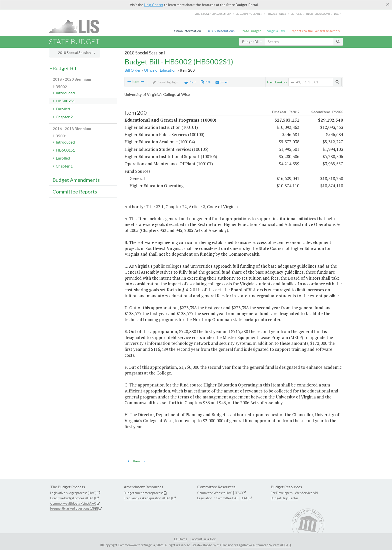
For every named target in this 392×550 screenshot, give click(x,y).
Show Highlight (166, 82)
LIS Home (180, 539)
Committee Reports (74, 191)
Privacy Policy (276, 13)
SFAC (238, 493)
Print (190, 82)
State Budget (250, 31)
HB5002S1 (65, 100)
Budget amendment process (143, 493)
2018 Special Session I (77, 52)
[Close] (388, 4)
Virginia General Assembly (212, 13)
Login (338, 13)
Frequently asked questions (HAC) (148, 498)
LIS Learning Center (249, 13)
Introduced (65, 92)
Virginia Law (276, 31)
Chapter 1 (64, 166)
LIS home (296, 13)
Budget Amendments (76, 180)
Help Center (153, 4)
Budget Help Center (284, 498)
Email (222, 82)
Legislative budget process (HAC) (73, 493)
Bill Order (132, 70)
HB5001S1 (65, 150)
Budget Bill (252, 41)
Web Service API (306, 493)
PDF (206, 82)
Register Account (318, 13)
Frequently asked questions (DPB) (74, 508)
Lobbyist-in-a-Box (203, 539)
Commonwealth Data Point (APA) (73, 503)
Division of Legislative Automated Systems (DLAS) (256, 545)
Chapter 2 (64, 116)
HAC (229, 493)
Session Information (186, 31)
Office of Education (160, 70)
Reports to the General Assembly (315, 31)
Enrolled (63, 108)
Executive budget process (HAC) (72, 498)
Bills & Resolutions (220, 31)
